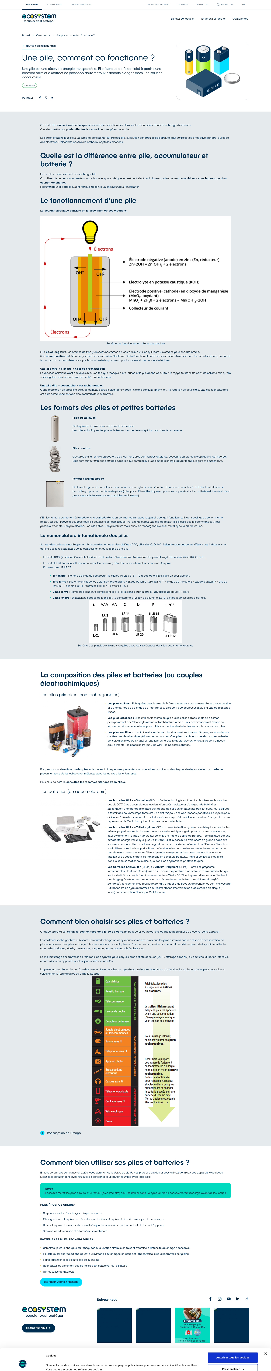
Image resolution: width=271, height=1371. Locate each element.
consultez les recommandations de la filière (95, 781)
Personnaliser (233, 1350)
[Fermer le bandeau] (265, 1335)
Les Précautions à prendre (61, 1281)
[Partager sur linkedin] (51, 97)
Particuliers (32, 4)
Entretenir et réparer (213, 18)
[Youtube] (228, 1298)
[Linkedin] (237, 1298)
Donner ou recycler (182, 18)
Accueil (26, 35)
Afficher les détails (58, 1360)
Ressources (202, 4)
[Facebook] (210, 1298)
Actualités (183, 4)
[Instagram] (219, 1298)
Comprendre (240, 18)
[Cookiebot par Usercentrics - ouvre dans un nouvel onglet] (22, 1364)
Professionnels (54, 4)
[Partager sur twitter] (45, 97)
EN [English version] (243, 4)
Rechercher (225, 4)
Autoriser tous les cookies (232, 1338)
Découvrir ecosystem (158, 4)
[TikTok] (246, 1298)
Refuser (233, 1361)
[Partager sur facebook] (40, 97)
